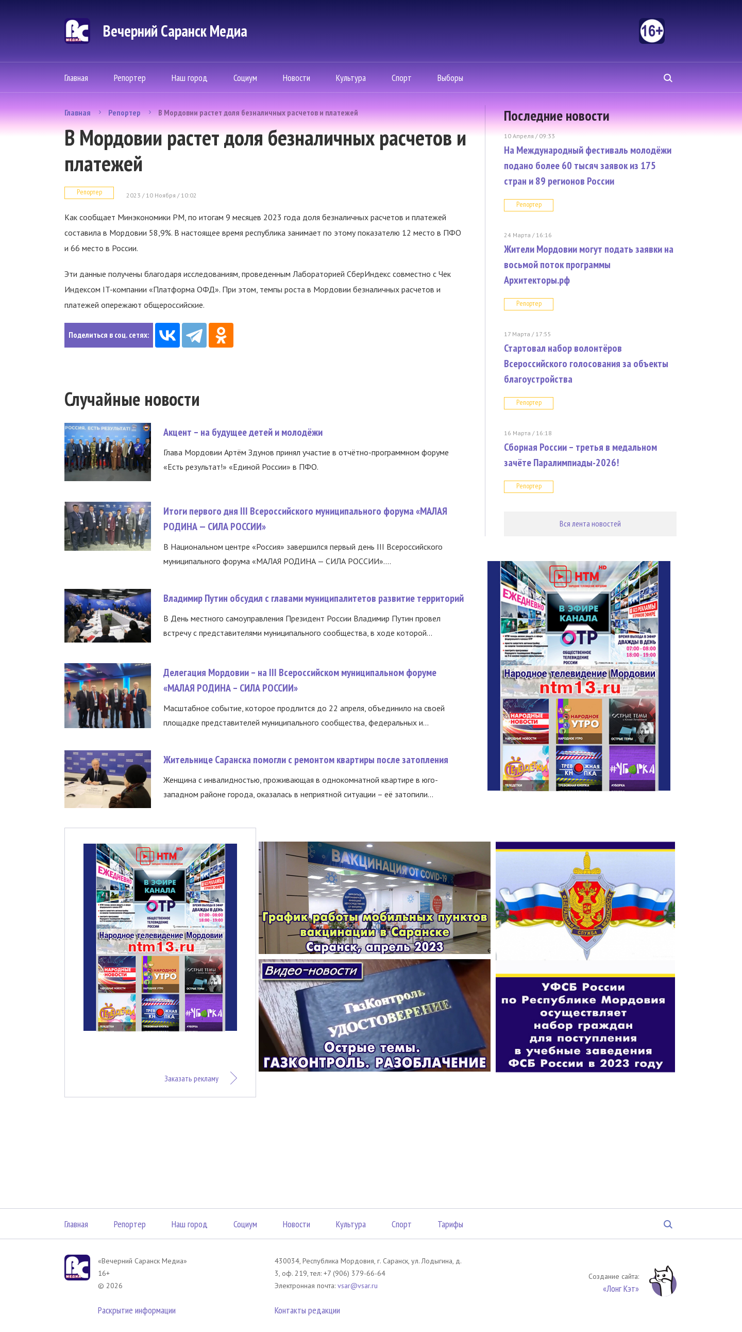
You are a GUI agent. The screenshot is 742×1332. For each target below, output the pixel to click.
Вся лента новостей (590, 523)
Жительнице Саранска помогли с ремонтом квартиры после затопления (305, 759)
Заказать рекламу (191, 1078)
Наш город (190, 78)
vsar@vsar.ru (358, 1285)
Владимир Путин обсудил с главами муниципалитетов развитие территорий (313, 598)
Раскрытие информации (137, 1310)
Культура (351, 78)
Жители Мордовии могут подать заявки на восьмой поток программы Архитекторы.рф (588, 264)
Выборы (450, 78)
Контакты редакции (307, 1310)
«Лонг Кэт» (621, 1288)
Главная (76, 78)
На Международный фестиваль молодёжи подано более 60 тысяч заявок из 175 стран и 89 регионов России (587, 165)
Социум (245, 78)
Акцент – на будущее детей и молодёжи (243, 432)
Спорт (402, 78)
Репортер (130, 78)
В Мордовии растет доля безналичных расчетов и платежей (258, 112)
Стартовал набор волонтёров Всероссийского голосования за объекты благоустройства (586, 363)
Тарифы (450, 1224)
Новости (296, 78)
